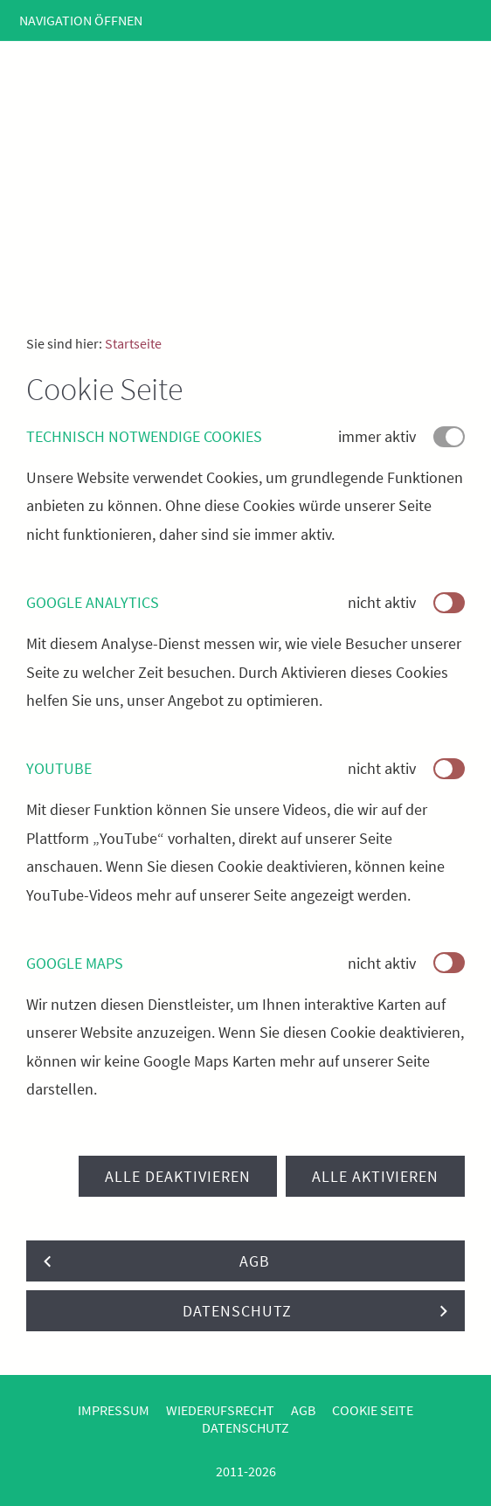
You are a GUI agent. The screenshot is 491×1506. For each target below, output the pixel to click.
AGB (303, 1410)
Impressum (113, 1410)
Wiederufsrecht (220, 1410)
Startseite (133, 343)
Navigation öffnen (80, 20)
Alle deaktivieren (178, 1176)
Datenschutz (245, 1427)
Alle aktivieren (375, 1176)
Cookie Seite (372, 1410)
